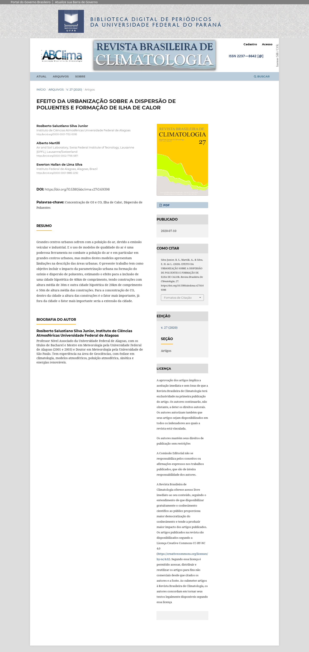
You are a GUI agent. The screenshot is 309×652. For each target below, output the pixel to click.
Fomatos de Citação (178, 297)
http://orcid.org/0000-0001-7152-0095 (56, 134)
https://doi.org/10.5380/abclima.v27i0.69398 (77, 189)
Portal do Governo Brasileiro (30, 2)
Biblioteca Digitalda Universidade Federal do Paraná (156, 22)
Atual (41, 76)
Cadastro (250, 44)
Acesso (267, 44)
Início (41, 89)
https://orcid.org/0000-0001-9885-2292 (57, 173)
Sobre (80, 76)
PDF (166, 205)
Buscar (262, 76)
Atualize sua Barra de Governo (76, 2)
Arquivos (61, 76)
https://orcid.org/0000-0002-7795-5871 (57, 155)
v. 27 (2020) (74, 89)
